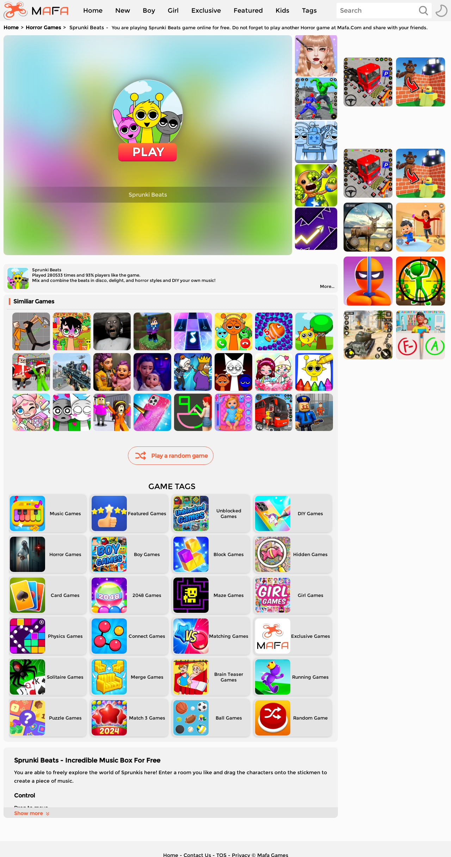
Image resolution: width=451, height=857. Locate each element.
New (122, 10)
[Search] (384, 10)
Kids (282, 10)
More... (327, 286)
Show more (32, 813)
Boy (149, 10)
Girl (173, 10)
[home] (39, 10)
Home (93, 10)
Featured (248, 10)
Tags (309, 10)
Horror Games (43, 27)
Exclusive (206, 10)
